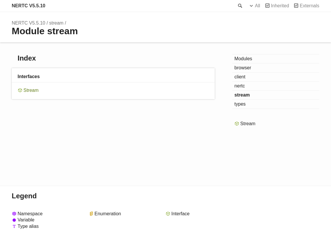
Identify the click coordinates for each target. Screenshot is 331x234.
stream (56, 22)
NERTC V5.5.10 (28, 5)
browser (242, 67)
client (239, 76)
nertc (239, 85)
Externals (309, 5)
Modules (243, 58)
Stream (31, 90)
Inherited (280, 5)
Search (239, 6)
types (239, 103)
